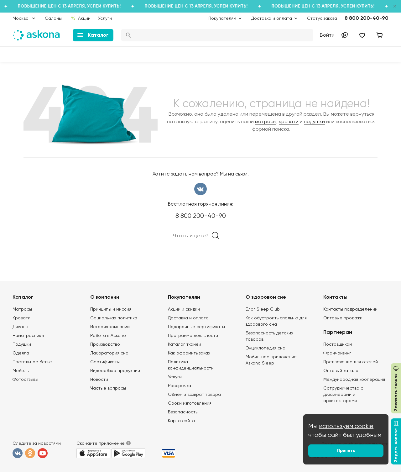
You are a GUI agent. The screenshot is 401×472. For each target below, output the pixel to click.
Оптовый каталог (341, 370)
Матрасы (22, 309)
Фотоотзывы (25, 379)
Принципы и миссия (110, 309)
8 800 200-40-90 (366, 18)
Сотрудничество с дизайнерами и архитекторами (343, 394)
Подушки (22, 344)
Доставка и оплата (188, 317)
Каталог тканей (184, 344)
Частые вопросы (108, 388)
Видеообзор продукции (115, 370)
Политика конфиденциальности (191, 364)
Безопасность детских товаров (269, 336)
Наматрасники (28, 335)
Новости (99, 379)
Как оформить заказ (189, 352)
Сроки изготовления (189, 403)
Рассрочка (179, 385)
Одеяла (21, 352)
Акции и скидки (184, 309)
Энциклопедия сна (265, 347)
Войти (327, 35)
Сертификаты (105, 361)
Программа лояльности (193, 335)
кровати (289, 121)
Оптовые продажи (342, 317)
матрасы (265, 121)
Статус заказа (322, 18)
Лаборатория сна (109, 352)
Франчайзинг (337, 352)
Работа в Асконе (108, 335)
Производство (105, 344)
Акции (81, 18)
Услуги (105, 18)
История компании (110, 326)
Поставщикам (337, 344)
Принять (346, 450)
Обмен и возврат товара (194, 394)
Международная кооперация (354, 379)
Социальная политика (113, 317)
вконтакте (200, 189)
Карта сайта (181, 420)
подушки (314, 121)
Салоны (53, 18)
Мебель (21, 370)
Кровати (21, 317)
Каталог (92, 35)
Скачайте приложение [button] (100, 443)
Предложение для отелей (350, 361)
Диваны (20, 326)
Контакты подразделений (350, 309)
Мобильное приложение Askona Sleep (271, 359)
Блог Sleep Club (263, 309)
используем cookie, (347, 426)
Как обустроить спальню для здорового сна (276, 321)
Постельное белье (32, 361)
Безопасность (182, 411)
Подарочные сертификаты (196, 326)
